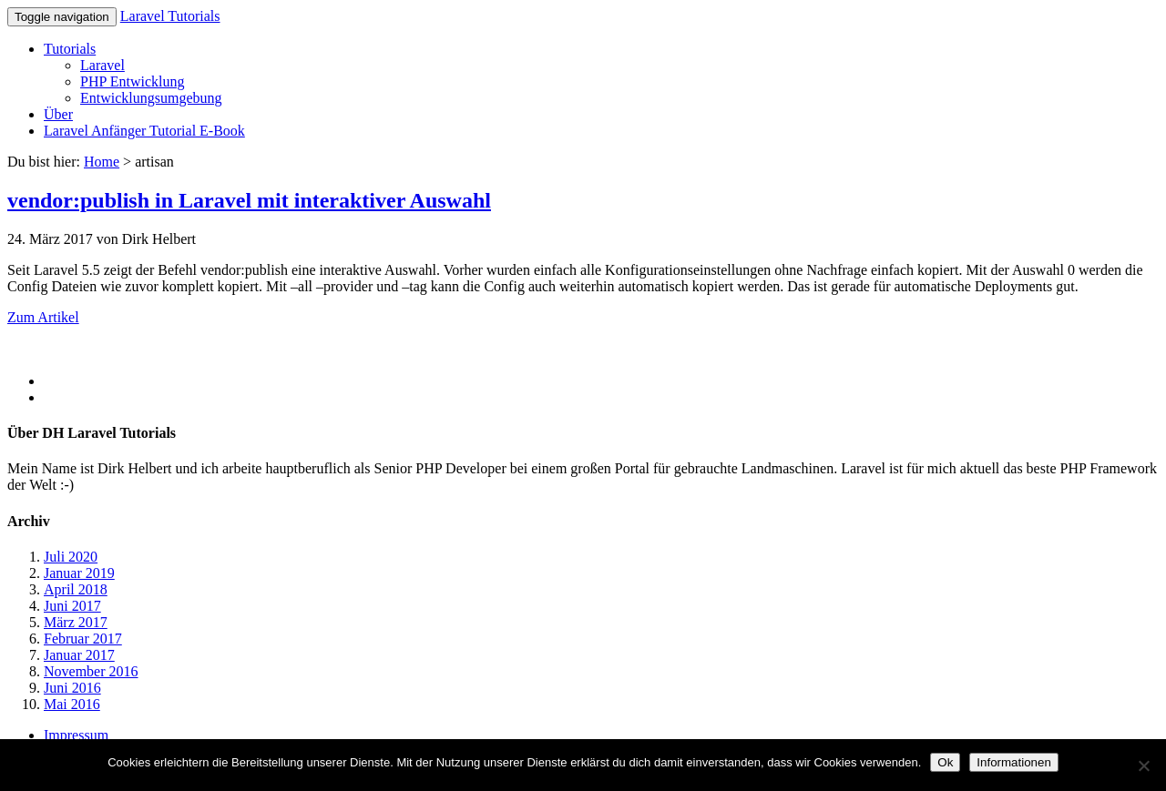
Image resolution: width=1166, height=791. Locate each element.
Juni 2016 (72, 687)
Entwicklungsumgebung (151, 98)
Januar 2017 (79, 655)
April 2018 (75, 589)
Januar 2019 (79, 573)
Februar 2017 (83, 638)
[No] (1143, 765)
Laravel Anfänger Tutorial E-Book (144, 130)
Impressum (76, 735)
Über (58, 114)
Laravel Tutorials (170, 16)
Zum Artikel (43, 317)
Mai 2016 (72, 704)
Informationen (1014, 762)
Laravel (102, 65)
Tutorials (70, 48)
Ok (945, 762)
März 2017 (75, 622)
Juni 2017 (72, 606)
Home (101, 161)
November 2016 (91, 671)
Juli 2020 (70, 556)
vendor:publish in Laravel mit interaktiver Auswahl (249, 200)
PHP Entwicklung (132, 81)
